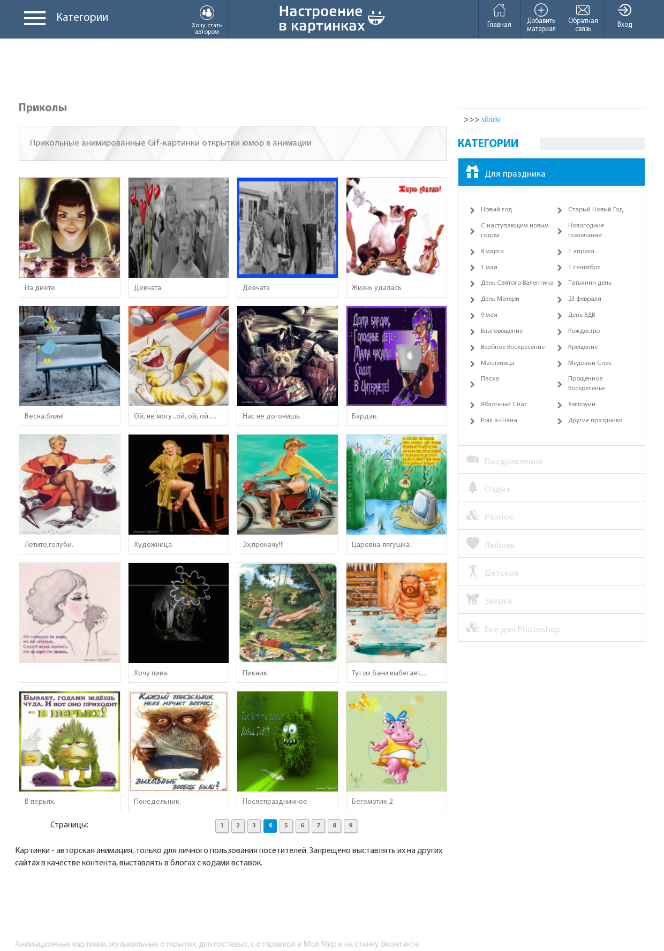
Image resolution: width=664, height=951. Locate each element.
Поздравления (504, 460)
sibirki (491, 120)
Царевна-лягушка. (381, 545)
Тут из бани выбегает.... (389, 673)
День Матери (500, 299)
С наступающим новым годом (515, 231)
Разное (490, 516)
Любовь (490, 544)
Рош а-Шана (499, 420)
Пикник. (256, 673)
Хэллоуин (581, 404)
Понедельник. (157, 802)
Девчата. (148, 288)
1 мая (489, 267)
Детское (492, 572)
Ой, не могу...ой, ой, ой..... (175, 417)
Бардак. (365, 417)
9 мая (489, 315)
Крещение (583, 347)
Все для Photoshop (513, 628)
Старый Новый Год (595, 210)
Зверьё (489, 600)
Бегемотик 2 (372, 802)
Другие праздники (595, 420)
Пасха (490, 379)
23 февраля (584, 299)
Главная (499, 15)
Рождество (584, 331)
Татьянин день (590, 283)
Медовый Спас (590, 363)
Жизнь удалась (377, 288)
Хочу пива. (151, 673)
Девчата (256, 288)
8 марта (492, 251)
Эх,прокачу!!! (263, 545)
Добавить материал (541, 18)
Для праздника (506, 173)
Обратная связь (583, 18)
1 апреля (581, 251)
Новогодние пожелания (586, 231)
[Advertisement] (332, 71)
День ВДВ (581, 315)
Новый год (496, 210)
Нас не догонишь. (272, 417)
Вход (624, 15)
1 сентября (584, 267)
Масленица (498, 363)
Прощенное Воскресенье (586, 384)
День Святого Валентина (517, 283)
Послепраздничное (275, 802)
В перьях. (40, 802)
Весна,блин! (44, 417)
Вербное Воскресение (513, 347)
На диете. (41, 288)
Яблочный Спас (504, 404)
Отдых (488, 488)
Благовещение (502, 331)
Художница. (153, 545)
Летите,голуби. (49, 545)
